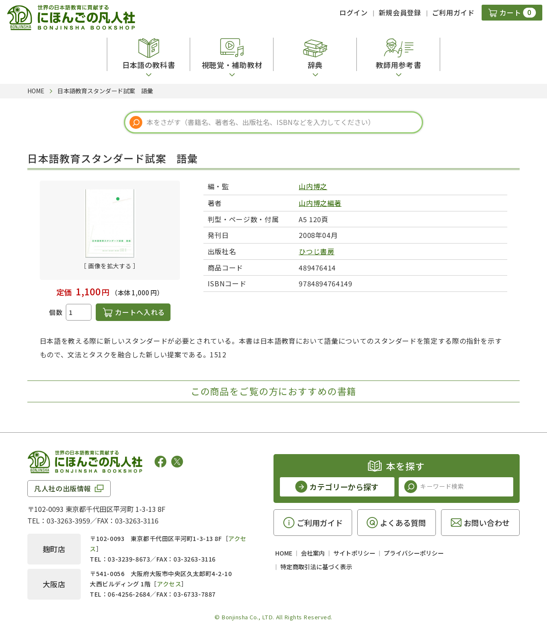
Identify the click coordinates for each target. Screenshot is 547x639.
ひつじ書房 (316, 251)
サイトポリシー (354, 553)
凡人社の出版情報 (62, 488)
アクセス (169, 584)
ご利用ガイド (453, 12)
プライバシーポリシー (414, 553)
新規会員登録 (400, 12)
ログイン (353, 12)
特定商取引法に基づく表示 (316, 566)
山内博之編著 (320, 203)
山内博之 (313, 186)
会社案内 (313, 553)
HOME (283, 553)
